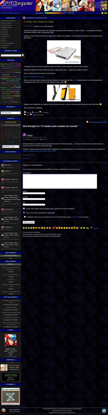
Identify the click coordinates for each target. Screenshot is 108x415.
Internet (4, 79)
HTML (18, 76)
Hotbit (2, 39)
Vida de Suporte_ (6, 23)
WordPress (54, 408)
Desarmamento (15, 70)
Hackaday (4, 34)
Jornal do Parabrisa (7, 43)
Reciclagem (6, 89)
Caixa (6, 66)
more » (96, 231)
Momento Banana (14, 83)
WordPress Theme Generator (74, 408)
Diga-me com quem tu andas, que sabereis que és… (11, 268)
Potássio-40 (4, 36)
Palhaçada (3, 87)
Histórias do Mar (6, 25)
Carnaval (11, 66)
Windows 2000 (7, 102)
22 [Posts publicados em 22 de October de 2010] (16, 134)
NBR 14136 (17, 85)
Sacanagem (12, 91)
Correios (4, 70)
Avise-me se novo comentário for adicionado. (40, 215)
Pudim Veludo (11, 279)
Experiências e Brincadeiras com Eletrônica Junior (11, 323)
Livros (8, 13)
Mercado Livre (14, 81)
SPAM (8, 93)
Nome (25, 194)
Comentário (27, 173)
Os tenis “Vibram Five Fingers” (11, 274)
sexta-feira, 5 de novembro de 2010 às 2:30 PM (34, 137)
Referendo (5, 91)
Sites (4, 93)
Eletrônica (10, 72)
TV (8, 99)
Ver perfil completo (10, 357)
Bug (19, 64)
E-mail (13, 13)
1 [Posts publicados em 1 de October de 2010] (16, 127)
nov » (12, 142)
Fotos (3, 13)
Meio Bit (3, 41)
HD (15, 76)
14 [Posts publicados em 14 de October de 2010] (13, 132)
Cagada (3, 66)
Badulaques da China (7, 21)
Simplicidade (40, 114)
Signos (17, 91)
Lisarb (4, 81)
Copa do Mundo (14, 68)
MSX (5, 85)
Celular (34, 114)
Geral (27, 114)
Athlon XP (3, 64)
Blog (14, 63)
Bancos (8, 64)
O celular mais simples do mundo (39, 22)
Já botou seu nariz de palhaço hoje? (11, 312)
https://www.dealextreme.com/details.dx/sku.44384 (39, 151)
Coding (8, 68)
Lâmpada (17, 79)
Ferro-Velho (14, 74)
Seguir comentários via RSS (98, 122)
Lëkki (74, 80)
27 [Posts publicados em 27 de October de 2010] (10, 137)
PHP (11, 87)
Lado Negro (11, 79)
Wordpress (15, 102)
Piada (17, 87)
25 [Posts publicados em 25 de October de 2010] (5, 137)
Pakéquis (3, 30)
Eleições (3, 72)
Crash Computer (62, 412)
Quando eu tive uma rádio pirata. (11, 291)
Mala (8, 81)
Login (17, 13)
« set (8, 142)
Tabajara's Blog (5, 27)
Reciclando (15, 89)
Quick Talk (4, 32)
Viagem (11, 100)
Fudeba (12, 76)
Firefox (3, 76)
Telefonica (9, 96)
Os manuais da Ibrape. (11, 307)
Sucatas (3, 96)
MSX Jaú (10, 85)
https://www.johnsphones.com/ (34, 77)
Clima (4, 68)
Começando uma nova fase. (11, 317)
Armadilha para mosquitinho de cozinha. (11, 301)
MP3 (2, 85)
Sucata (17, 93)
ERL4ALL (4, 48)
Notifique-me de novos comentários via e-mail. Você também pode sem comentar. (56, 220)
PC (8, 87)
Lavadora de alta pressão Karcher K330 (11, 285)
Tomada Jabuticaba (7, 98)
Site (24, 205)
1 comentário (44, 112)
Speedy (12, 93)
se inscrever (75, 220)
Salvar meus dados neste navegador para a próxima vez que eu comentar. (50, 211)
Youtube (10, 104)
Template (16, 96)
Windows (16, 99)
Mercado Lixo (5, 83)
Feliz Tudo (18, 72)
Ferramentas (5, 74)
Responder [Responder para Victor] (26, 158)
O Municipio (4, 45)
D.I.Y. (8, 70)
